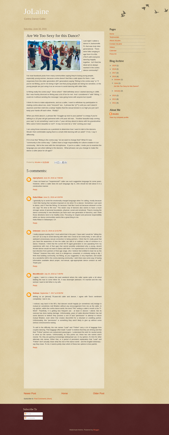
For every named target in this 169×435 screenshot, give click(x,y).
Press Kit (113, 54)
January (117, 91)
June (116, 83)
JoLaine (36, 11)
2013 (114, 99)
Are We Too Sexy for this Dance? (126, 86)
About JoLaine (115, 41)
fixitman (36, 293)
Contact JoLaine (116, 44)
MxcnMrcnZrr (38, 274)
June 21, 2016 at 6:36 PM (53, 197)
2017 (114, 73)
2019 (114, 65)
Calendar (113, 51)
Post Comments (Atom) (43, 399)
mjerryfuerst (38, 178)
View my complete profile (119, 117)
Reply (35, 190)
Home (64, 393)
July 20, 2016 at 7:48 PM (53, 274)
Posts (28, 414)
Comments (30, 418)
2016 (114, 76)
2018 (114, 69)
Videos (112, 47)
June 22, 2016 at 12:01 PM (51, 231)
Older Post (98, 393)
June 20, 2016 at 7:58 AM (53, 178)
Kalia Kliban (38, 197)
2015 (114, 95)
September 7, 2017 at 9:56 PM (51, 293)
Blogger (96, 430)
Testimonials (114, 37)
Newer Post (30, 393)
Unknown (37, 231)
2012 (114, 103)
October (117, 79)
